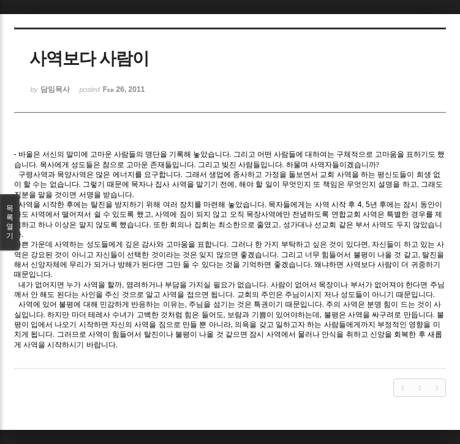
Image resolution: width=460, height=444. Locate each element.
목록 (9, 222)
